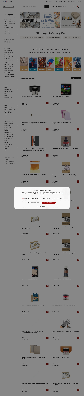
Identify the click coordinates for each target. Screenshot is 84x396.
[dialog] (42, 198)
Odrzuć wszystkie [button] (35, 202)
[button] (42, 206)
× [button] (68, 188)
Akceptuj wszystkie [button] (49, 202)
